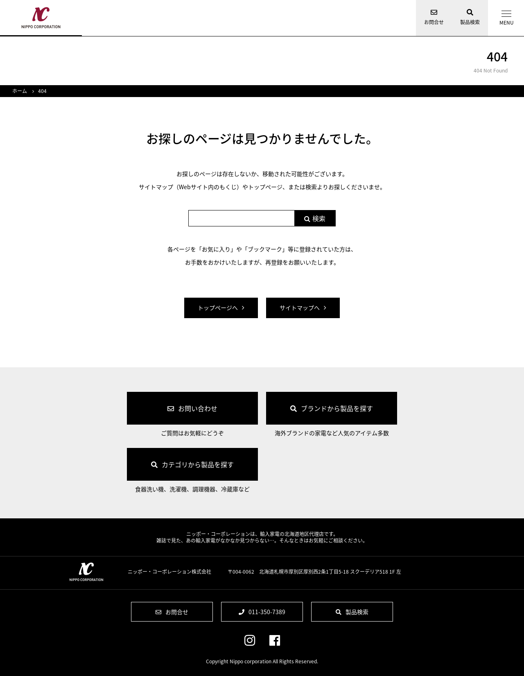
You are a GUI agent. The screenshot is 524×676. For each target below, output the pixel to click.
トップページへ (218, 307)
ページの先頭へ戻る (512, 656)
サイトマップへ (300, 307)
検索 (318, 218)
